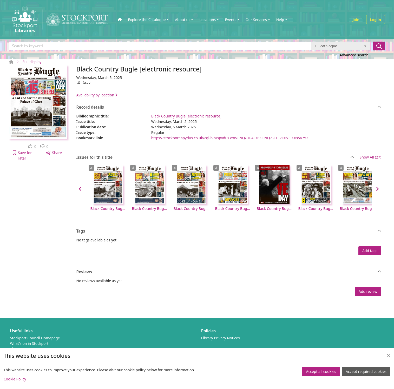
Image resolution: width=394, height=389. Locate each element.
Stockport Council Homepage (35, 337)
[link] (32, 146)
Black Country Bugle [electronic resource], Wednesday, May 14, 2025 (233, 208)
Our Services (256, 19)
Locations (207, 19)
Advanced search (354, 54)
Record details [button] (229, 107)
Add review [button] (368, 291)
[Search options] (340, 46)
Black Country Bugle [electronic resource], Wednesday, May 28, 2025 (149, 208)
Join (356, 19)
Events (230, 19)
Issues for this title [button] (215, 157)
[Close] (388, 355)
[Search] (379, 46)
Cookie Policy (15, 379)
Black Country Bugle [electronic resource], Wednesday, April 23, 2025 (357, 208)
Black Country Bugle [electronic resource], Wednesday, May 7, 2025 (274, 208)
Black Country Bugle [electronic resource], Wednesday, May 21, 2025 (191, 208)
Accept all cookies (321, 371)
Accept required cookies (366, 371)
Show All (370, 157)
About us (182, 19)
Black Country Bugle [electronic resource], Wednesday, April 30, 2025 (316, 208)
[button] (22, 155)
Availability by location (96, 95)
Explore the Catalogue (147, 19)
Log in (375, 19)
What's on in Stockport (29, 343)
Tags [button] (229, 231)
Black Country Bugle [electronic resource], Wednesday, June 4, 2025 (108, 208)
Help (280, 19)
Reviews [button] (229, 272)
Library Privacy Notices (220, 337)
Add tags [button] (369, 250)
